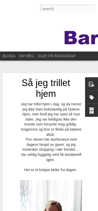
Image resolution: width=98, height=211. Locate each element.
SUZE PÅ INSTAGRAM (56, 56)
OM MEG (26, 56)
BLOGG (9, 56)
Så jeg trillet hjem (46, 87)
